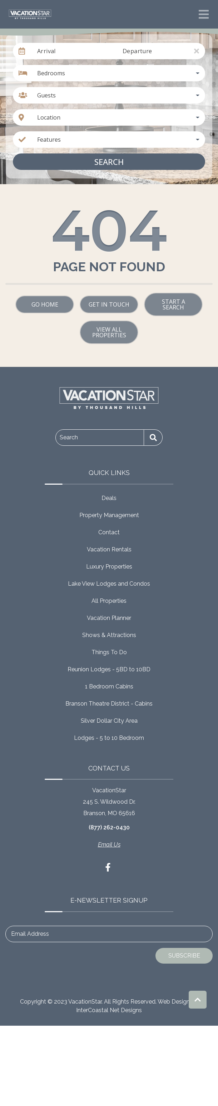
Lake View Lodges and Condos (109, 583)
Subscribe (184, 955)
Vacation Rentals (109, 549)
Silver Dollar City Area (109, 720)
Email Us (109, 844)
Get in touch (109, 304)
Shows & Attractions (109, 635)
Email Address (30, 933)
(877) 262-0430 (109, 827)
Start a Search (173, 304)
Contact (109, 532)
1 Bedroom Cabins (109, 686)
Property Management (109, 515)
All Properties (109, 600)
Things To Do (109, 652)
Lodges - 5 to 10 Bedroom (109, 737)
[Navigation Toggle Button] (204, 14)
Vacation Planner (109, 618)
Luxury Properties (109, 566)
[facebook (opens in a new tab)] (109, 867)
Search (109, 161)
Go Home (44, 304)
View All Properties (109, 332)
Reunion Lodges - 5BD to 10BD (109, 669)
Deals (109, 498)
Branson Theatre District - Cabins (109, 703)
